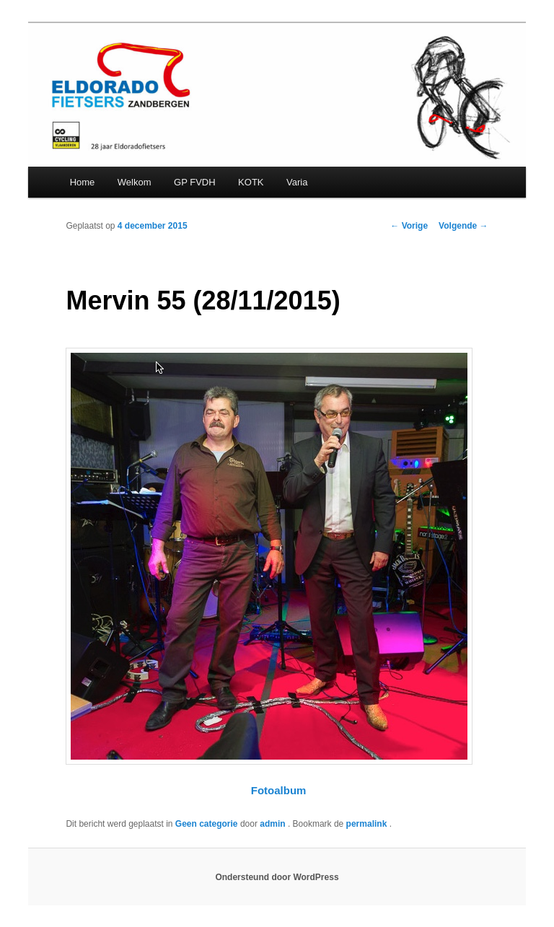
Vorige (409, 226)
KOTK (250, 182)
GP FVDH (195, 182)
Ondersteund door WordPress (276, 877)
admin (274, 824)
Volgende (463, 226)
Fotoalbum (279, 790)
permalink (368, 824)
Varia (296, 182)
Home (82, 182)
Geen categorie (206, 824)
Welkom (134, 182)
